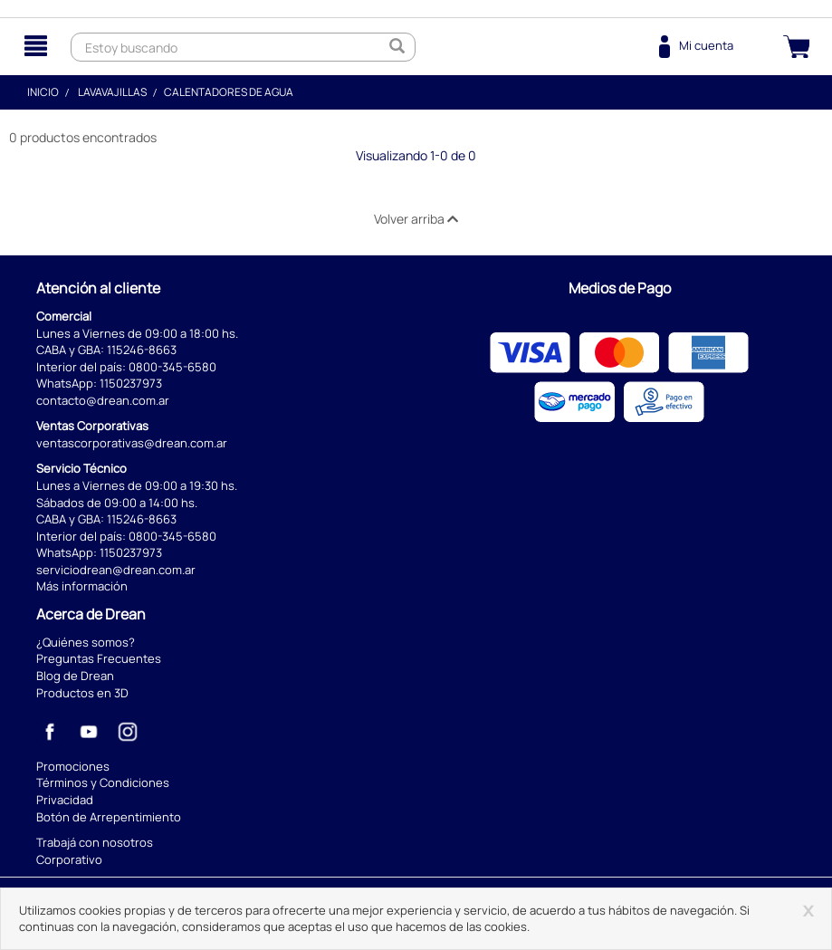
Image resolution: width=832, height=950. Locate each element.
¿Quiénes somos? (85, 642)
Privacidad (64, 800)
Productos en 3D (82, 693)
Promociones (73, 766)
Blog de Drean (75, 675)
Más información (82, 586)
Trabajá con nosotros (94, 842)
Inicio (43, 92)
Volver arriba (416, 218)
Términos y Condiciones (102, 782)
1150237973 (131, 383)
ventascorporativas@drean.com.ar (131, 443)
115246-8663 (142, 349)
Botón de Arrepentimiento (108, 817)
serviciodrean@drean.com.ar (116, 569)
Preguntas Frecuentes (98, 658)
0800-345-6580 (172, 367)
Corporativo (69, 859)
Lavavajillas (112, 92)
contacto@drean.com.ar (102, 400)
